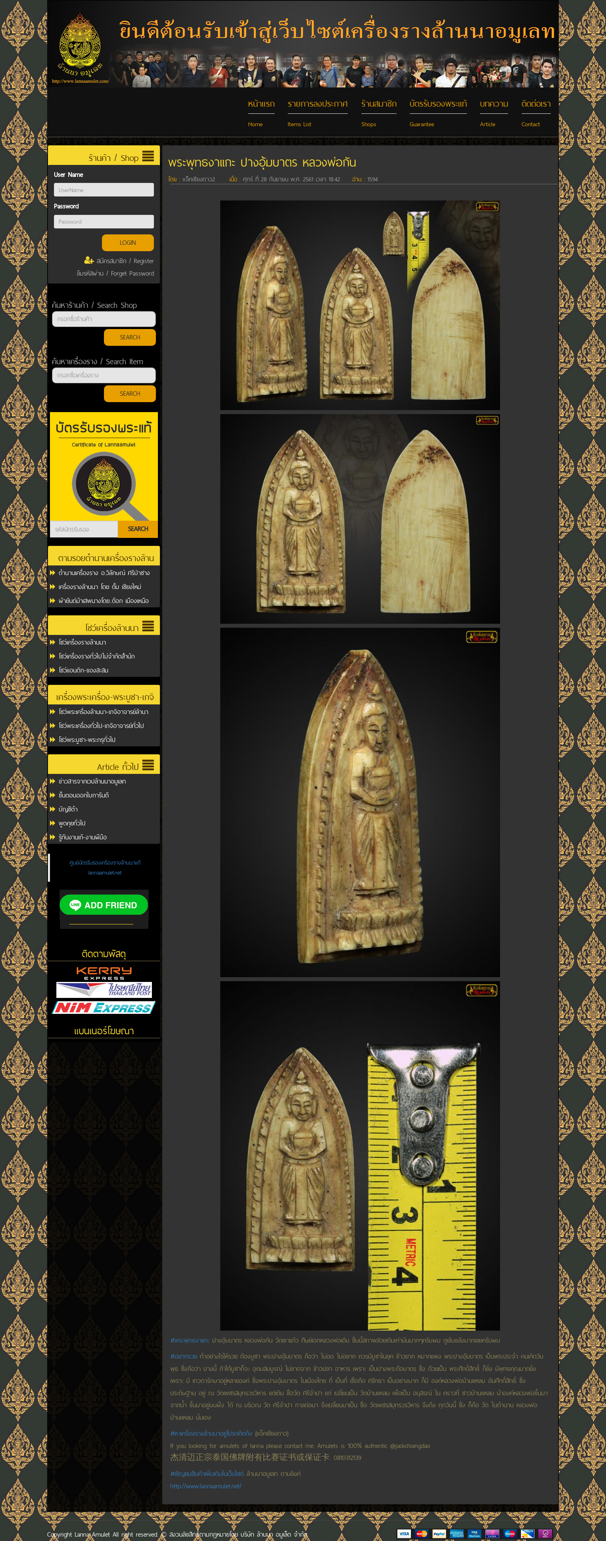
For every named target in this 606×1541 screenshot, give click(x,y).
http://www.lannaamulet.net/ (205, 1486)
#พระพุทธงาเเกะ (189, 1340)
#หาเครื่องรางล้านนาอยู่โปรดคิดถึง (211, 1433)
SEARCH (130, 337)
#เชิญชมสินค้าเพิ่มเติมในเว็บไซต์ (207, 1473)
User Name (68, 174)
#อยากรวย (183, 1356)
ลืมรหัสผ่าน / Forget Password (115, 273)
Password (66, 206)
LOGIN (128, 242)
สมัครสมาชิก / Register (119, 261)
